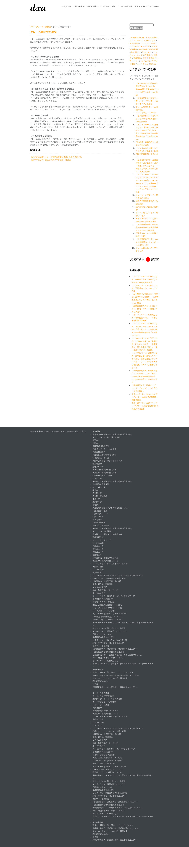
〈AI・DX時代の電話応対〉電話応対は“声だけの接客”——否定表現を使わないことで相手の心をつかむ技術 (147, 89)
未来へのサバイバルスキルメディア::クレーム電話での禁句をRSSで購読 (144, 397)
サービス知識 (98, 543)
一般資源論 (66, 6)
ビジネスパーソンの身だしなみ (142, 40)
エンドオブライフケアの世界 (104, 702)
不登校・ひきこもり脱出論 (104, 602)
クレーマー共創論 (125, 6)
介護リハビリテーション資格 (104, 449)
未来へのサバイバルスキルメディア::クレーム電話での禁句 (61, 431)
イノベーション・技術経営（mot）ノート (110, 631)
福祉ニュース (98, 549)
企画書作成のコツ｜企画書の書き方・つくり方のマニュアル (117, 655)
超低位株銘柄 (98, 669)
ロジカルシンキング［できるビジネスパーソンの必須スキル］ (118, 575)
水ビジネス (145, 61)
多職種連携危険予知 (101, 446)
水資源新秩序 (151, 37)
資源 (144, 58)
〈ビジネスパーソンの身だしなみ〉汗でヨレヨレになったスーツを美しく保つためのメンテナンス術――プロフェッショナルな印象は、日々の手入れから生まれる (147, 183)
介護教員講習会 (99, 452)
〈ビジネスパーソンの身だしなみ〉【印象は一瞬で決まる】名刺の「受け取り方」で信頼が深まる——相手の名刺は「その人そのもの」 (144, 329)
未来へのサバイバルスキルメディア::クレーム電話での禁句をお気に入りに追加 (145, 406)
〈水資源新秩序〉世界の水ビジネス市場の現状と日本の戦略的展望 (147, 119)
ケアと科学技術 (99, 487)
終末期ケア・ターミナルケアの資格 (107, 699)
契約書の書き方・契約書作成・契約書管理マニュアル (115, 649)
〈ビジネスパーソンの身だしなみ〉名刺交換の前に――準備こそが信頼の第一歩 (144, 318)
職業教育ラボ (98, 537)
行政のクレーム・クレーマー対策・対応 (109, 578)
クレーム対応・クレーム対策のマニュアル (110, 564)
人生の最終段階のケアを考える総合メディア (111, 508)
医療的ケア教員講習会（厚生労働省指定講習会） (113, 481)
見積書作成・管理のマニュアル (105, 558)
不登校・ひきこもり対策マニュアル (107, 619)
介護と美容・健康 (100, 511)
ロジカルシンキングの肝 (140, 46)
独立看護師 (97, 464)
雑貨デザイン (98, 572)
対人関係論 (134, 43)
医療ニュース (98, 552)
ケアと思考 (97, 520)
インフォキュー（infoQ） (146, 113)
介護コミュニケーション (103, 634)
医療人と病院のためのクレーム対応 (107, 605)
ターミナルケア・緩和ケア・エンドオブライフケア (114, 596)
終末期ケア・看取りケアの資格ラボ (107, 534)
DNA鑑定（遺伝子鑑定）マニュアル (107, 617)
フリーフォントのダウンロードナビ (107, 608)
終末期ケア (135, 52)
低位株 (95, 684)
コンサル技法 (98, 569)
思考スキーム (98, 467)
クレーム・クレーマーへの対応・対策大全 (110, 678)
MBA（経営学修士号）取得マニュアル (108, 658)
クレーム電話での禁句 (43, 32)
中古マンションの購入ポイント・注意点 (109, 628)
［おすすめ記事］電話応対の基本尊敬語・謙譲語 (50, 160)
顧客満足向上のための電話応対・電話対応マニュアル (115, 687)
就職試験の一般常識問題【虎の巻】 (107, 581)
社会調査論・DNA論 (101, 458)
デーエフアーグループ (102, 540)
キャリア (141, 64)
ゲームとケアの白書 (101, 525)
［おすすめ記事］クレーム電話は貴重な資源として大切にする (56, 157)
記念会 (95, 490)
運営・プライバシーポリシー (147, 6)
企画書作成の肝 (137, 37)
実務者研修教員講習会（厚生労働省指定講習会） (113, 434)
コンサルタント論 (107, 6)
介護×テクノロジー (100, 514)
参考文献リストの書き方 (103, 599)
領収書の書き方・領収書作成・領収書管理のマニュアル (115, 675)
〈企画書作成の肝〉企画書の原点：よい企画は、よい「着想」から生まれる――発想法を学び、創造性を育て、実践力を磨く (147, 166)
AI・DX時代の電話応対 (148, 49)
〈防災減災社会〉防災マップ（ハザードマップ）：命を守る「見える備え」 (147, 101)
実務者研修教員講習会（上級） (105, 470)
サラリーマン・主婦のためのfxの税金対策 (110, 640)
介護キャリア (98, 517)
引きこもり (146, 52)
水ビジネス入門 (99, 593)
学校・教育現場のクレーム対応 (105, 590)
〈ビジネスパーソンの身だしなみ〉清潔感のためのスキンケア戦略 (144, 288)
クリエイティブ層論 (101, 705)
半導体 (151, 58)
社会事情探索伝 (99, 522)
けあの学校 (97, 478)
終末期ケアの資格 (100, 496)
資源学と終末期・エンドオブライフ (107, 461)
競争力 (153, 64)
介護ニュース (98, 546)
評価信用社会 (92, 6)
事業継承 (137, 58)
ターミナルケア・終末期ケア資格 (106, 437)
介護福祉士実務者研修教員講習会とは (108, 652)
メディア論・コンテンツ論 (104, 611)
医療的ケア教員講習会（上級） (105, 473)
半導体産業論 (78, 6)
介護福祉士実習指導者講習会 (104, 455)
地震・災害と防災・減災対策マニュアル (109, 643)
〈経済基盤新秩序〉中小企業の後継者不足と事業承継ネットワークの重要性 (147, 227)
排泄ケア (96, 499)
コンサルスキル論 (148, 43)
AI (147, 64)
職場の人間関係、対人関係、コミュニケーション (113, 672)
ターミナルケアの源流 (102, 531)
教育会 (95, 440)
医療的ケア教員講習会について (105, 561)
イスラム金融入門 (100, 587)
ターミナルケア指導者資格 (104, 696)
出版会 (95, 443)
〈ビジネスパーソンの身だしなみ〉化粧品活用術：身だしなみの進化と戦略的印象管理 (144, 279)
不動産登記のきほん (101, 681)
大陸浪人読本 (98, 567)
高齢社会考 (97, 555)
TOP (32, 27)
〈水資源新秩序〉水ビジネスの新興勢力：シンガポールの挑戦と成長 (147, 242)
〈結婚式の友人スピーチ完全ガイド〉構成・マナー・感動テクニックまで (144, 309)
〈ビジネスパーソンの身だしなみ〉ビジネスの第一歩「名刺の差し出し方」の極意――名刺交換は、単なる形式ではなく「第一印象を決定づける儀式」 (144, 344)
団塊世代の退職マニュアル (104, 637)
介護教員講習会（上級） (103, 475)
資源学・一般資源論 (101, 646)
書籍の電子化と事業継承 (103, 584)
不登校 (147, 55)
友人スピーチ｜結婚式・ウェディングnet (109, 614)
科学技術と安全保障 (101, 484)
